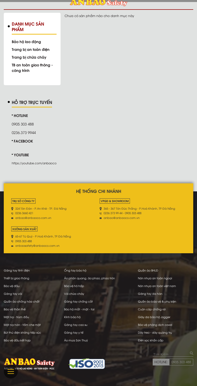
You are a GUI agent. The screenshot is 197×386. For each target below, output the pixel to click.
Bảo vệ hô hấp (74, 286)
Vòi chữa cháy (74, 294)
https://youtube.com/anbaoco (34, 163)
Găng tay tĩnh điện (17, 270)
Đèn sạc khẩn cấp (150, 340)
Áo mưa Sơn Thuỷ (76, 340)
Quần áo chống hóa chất (22, 301)
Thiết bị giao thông (16, 278)
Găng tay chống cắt (78, 301)
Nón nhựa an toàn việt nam (157, 286)
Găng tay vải (13, 294)
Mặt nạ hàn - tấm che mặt (22, 325)
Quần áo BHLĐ (148, 270)
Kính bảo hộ (72, 317)
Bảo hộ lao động (26, 41)
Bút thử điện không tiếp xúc (22, 332)
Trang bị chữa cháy (29, 56)
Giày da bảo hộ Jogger (154, 317)
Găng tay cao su (75, 325)
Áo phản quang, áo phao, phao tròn (89, 278)
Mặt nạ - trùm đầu (16, 317)
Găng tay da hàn (150, 294)
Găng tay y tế (73, 332)
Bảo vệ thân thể (15, 309)
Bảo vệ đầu (12, 286)
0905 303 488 (181, 361)
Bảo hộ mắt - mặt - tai (79, 309)
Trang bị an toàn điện (31, 49)
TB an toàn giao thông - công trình (32, 67)
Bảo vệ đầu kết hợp (17, 340)
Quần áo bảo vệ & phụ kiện (157, 301)
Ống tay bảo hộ (75, 270)
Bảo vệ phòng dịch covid (155, 325)
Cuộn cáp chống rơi (151, 309)
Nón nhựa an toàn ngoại (155, 278)
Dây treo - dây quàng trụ (155, 332)
